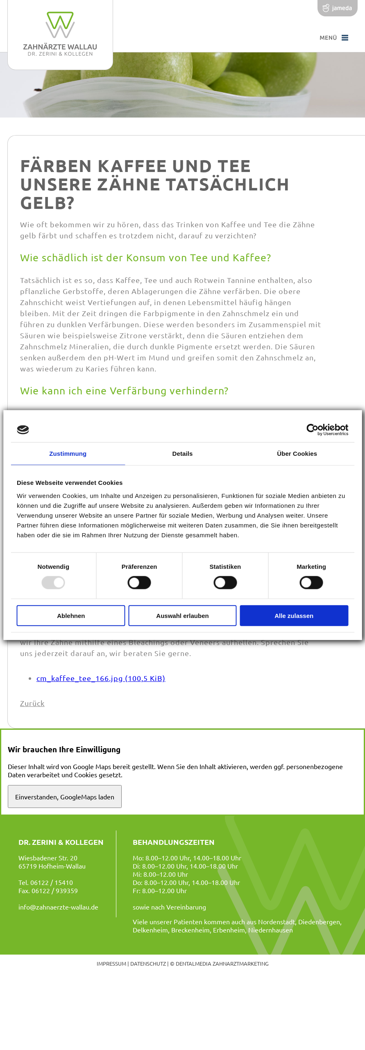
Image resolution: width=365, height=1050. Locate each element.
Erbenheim (229, 930)
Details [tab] (182, 453)
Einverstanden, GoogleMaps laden (64, 796)
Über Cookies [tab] (297, 453)
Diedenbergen (319, 921)
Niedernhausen (270, 930)
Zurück (32, 703)
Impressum (111, 963)
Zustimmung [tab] (67, 453)
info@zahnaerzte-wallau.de (58, 907)
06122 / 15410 (51, 882)
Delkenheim (150, 930)
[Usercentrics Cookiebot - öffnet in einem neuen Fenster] (312, 430)
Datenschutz (148, 963)
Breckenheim (190, 930)
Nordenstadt (276, 921)
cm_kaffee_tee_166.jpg (100, 678)
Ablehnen (71, 615)
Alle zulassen (293, 615)
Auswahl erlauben (182, 615)
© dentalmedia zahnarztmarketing (219, 963)
